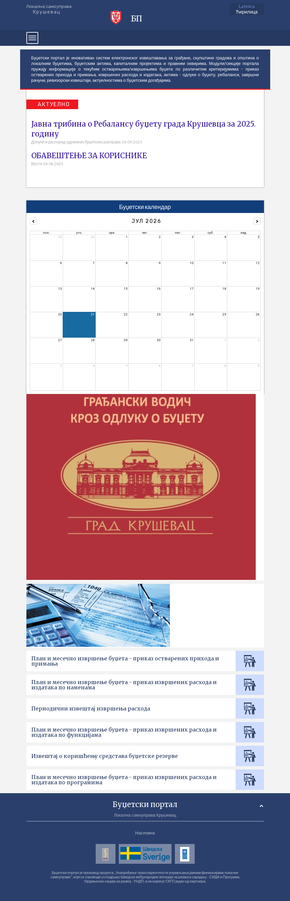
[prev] (33, 221)
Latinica (247, 6)
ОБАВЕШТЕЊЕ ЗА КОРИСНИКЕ (89, 155)
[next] (257, 221)
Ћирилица (247, 12)
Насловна (145, 832)
